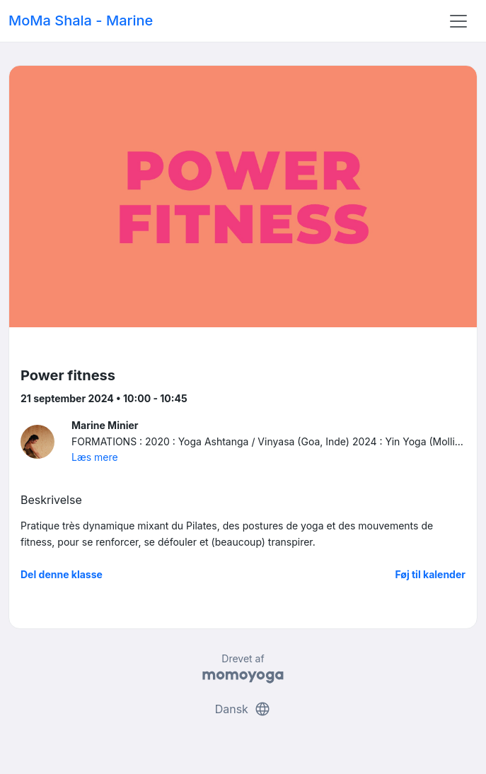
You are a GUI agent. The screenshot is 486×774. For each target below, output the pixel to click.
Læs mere (94, 457)
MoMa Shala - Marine (80, 20)
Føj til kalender (430, 574)
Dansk (243, 708)
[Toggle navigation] (458, 21)
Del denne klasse (62, 574)
